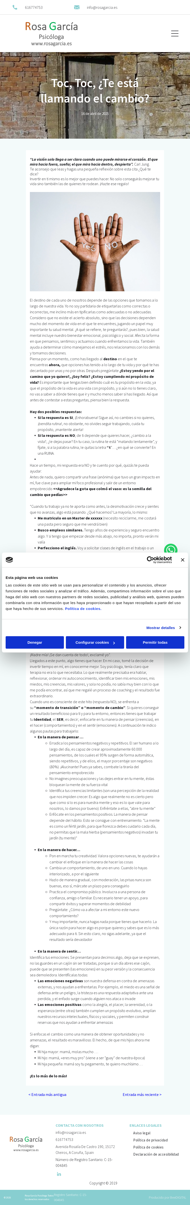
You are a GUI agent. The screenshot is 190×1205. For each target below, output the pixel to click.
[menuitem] (142, 1133)
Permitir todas (155, 642)
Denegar (34, 642)
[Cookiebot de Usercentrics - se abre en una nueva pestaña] (150, 559)
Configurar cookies (95, 642)
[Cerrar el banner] (182, 560)
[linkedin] (59, 1175)
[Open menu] (174, 33)
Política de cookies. (83, 609)
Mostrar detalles (160, 628)
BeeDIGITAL (178, 1197)
